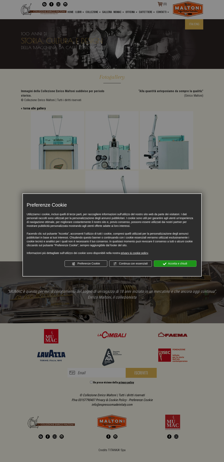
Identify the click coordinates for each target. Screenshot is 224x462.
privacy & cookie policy (134, 253)
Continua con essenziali (130, 263)
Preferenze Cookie (86, 263)
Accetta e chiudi (175, 263)
